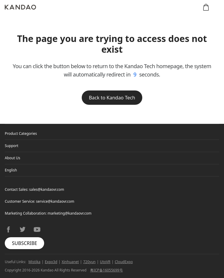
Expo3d (51, 261)
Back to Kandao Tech (112, 97)
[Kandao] (20, 7)
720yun (89, 261)
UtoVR (105, 261)
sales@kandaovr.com (46, 189)
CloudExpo (124, 261)
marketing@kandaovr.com (69, 213)
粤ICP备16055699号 (106, 270)
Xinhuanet (70, 261)
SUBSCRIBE (24, 243)
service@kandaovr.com (55, 201)
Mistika (34, 261)
